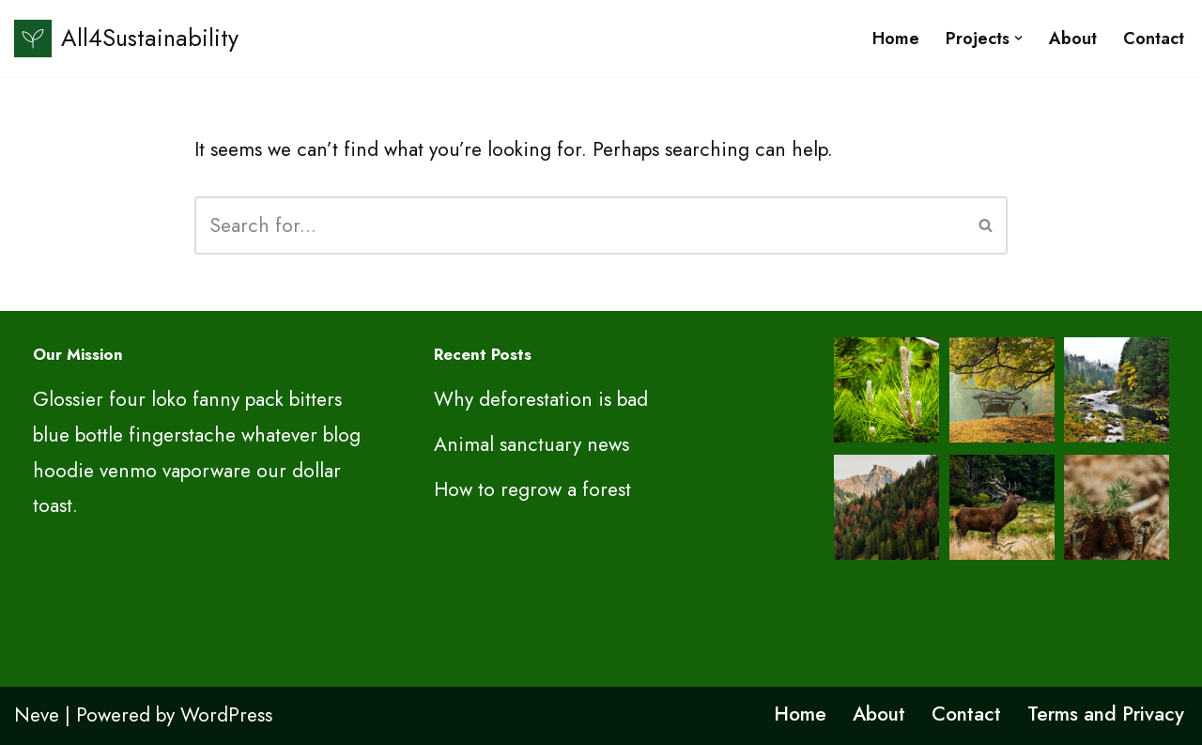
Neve (36, 715)
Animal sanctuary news (531, 444)
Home (895, 38)
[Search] (579, 225)
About (1073, 38)
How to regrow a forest (532, 489)
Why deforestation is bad (541, 399)
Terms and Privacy (1105, 714)
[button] (1018, 38)
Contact (1153, 38)
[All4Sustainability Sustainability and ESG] (126, 38)
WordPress (226, 715)
